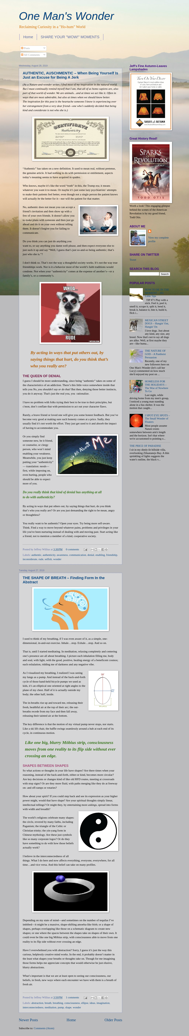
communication (77, 554)
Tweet (133, 259)
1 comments (72, 997)
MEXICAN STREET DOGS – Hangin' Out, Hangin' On (157, 323)
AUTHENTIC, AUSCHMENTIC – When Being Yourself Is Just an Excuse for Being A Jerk (70, 75)
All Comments (30, 54)
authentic (36, 554)
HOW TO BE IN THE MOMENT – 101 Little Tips (157, 293)
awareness (62, 554)
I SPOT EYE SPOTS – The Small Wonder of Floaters (157, 418)
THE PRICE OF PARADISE (145, 445)
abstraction (37, 1002)
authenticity (49, 554)
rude (41, 559)
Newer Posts (28, 1020)
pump (61, 1007)
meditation (50, 1007)
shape (68, 1007)
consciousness (72, 1002)
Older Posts (113, 1020)
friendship (111, 554)
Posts (25, 48)
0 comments (72, 549)
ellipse (84, 1002)
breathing (58, 1002)
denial (90, 554)
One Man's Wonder (66, 16)
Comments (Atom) (44, 1028)
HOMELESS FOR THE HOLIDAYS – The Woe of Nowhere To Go (156, 386)
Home (28, 37)
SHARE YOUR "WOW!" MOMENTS (70, 37)
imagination (103, 1002)
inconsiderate (30, 559)
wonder (57, 559)
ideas (92, 1002)
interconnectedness (33, 1007)
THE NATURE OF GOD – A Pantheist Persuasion (155, 354)
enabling (100, 554)
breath (48, 1002)
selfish (48, 559)
